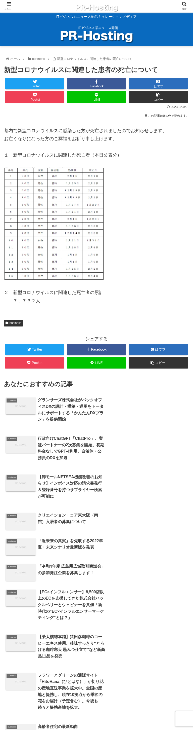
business (13, 323)
